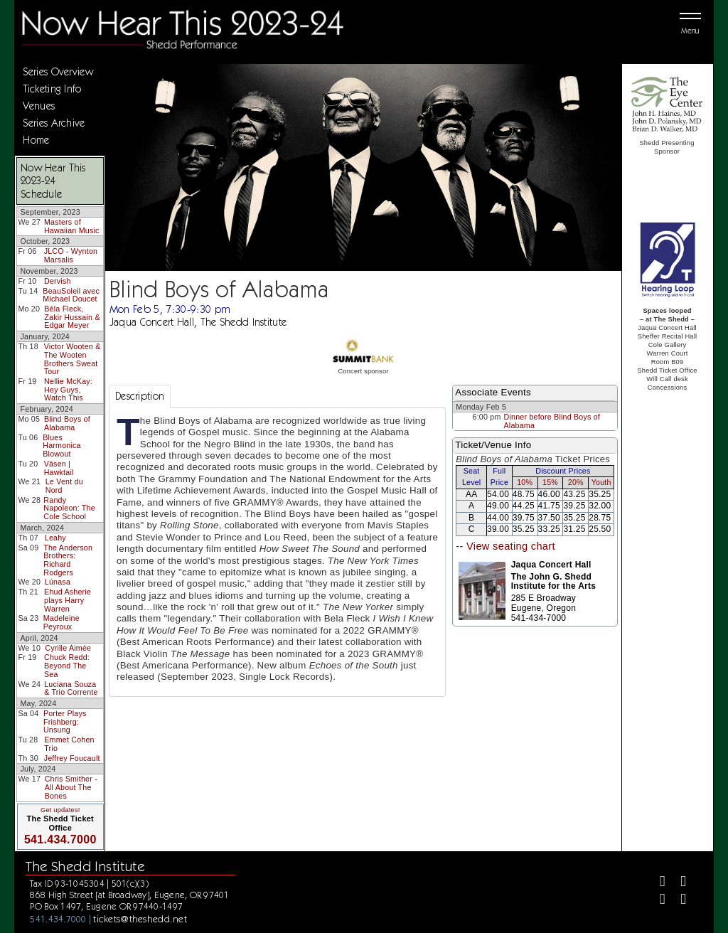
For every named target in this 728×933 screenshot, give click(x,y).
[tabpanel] (277, 552)
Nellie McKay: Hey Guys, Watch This (68, 389)
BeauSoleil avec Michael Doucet (71, 295)
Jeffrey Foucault (72, 758)
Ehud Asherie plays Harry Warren (67, 599)
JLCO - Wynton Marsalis (71, 255)
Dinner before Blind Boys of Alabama (552, 421)
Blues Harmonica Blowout (61, 445)
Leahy (55, 537)
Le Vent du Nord (64, 485)
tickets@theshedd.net (140, 918)
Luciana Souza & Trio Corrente (70, 688)
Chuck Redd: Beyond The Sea (67, 665)
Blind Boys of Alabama (67, 423)
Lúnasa (57, 581)
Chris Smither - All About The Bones (71, 786)
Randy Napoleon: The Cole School (69, 508)
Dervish (57, 281)
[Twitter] (677, 883)
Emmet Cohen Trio (69, 743)
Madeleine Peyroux (61, 622)
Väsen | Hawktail (59, 467)
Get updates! (60, 810)
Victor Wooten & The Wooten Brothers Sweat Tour (72, 358)
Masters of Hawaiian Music (72, 226)
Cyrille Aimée (68, 648)
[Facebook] (656, 883)
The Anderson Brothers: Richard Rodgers (67, 560)
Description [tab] (139, 396)
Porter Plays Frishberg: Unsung (65, 721)
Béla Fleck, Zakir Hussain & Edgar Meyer (72, 316)
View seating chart (510, 546)
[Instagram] (656, 901)
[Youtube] (677, 901)
